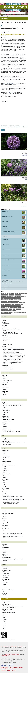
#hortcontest (8, 313)
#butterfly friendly (5, 309)
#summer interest (13, 304)
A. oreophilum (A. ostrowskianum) (14, 261)
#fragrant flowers (5, 294)
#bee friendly (18, 309)
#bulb (6, 293)
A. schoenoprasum (14, 266)
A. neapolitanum (14, 256)
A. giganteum (14, 241)
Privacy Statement (5, 655)
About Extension (4, 667)
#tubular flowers (11, 298)
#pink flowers (10, 296)
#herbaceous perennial (6, 302)
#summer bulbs (21, 302)
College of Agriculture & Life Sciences (9, 668)
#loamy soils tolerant (20, 307)
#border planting (5, 305)
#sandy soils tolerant (11, 307)
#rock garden (20, 304)
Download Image (24, 155)
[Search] (12, 13)
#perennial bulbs (18, 294)
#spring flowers (18, 298)
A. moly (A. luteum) (14, 251)
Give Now (13, 670)
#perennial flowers (17, 299)
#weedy (24, 312)
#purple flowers (4, 296)
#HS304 (3, 313)
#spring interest (11, 305)
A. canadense (14, 222)
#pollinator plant (18, 305)
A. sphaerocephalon (14, 271)
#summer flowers (16, 301)
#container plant (4, 310)
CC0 (26, 154)
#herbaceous (10, 299)
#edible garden (4, 307)
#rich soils (10, 301)
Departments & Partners (18, 667)
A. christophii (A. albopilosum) (14, 233)
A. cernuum (14, 227)
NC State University (5, 646)
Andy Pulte (11, 92)
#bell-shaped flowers (18, 312)
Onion (22, 28)
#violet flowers (4, 301)
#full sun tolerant (23, 293)
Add (3, 129)
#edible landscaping (14, 302)
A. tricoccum (14, 276)
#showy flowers (11, 293)
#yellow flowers (22, 296)
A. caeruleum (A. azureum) (14, 217)
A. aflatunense (14, 212)
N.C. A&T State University (16, 646)
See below (3, 35)
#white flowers (11, 294)
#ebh (14, 309)
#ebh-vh (10, 309)
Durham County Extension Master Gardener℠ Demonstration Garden (14, 126)
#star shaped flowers (5, 304)
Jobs (10, 667)
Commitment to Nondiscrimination (12, 654)
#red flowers (16, 296)
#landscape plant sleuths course (7, 312)
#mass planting (4, 299)
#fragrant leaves (4, 298)
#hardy (3, 293)
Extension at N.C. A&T (5, 670)
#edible (10, 310)
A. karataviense (14, 246)
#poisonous (17, 293)
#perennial (14, 310)
